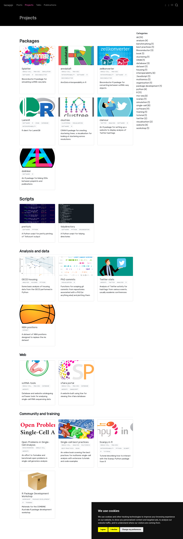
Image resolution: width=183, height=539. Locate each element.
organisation (84, 229)
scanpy (126, 448)
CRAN (37, 123)
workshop (26, 499)
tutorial (107, 451)
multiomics (85, 445)
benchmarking (28, 448)
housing (34, 282)
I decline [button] (113, 529)
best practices (67, 448)
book (78, 448)
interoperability (68, 75)
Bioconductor (41, 75)
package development (41, 499)
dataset (25, 330)
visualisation (78, 123)
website (103, 282)
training (29, 502)
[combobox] (176, 5)
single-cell (27, 72)
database (45, 123)
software (26, 75)
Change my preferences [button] (131, 529)
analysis (112, 123)
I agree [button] (103, 529)
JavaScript (74, 389)
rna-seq (37, 72)
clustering (66, 123)
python (35, 229)
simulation (46, 72)
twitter (103, 123)
